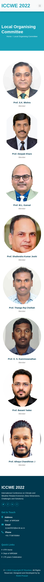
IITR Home (6, 550)
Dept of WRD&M (9, 553)
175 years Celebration (11, 557)
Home (9, 36)
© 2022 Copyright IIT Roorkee (18, 570)
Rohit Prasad (22, 576)
